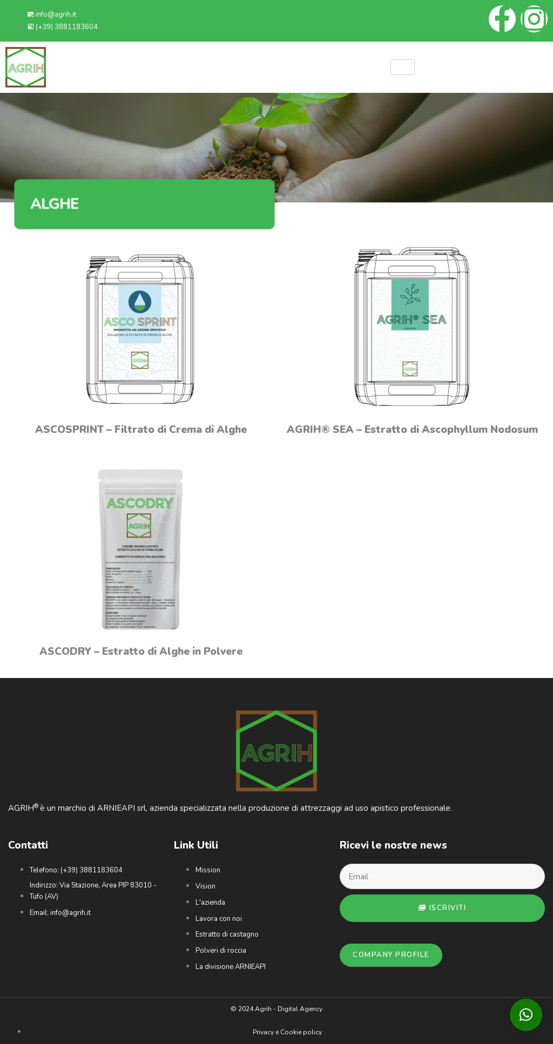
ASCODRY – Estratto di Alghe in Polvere (140, 652)
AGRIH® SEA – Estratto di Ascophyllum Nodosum (412, 430)
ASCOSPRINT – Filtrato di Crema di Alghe (141, 430)
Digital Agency (300, 1009)
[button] (526, 1015)
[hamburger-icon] (402, 67)
